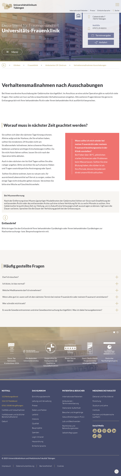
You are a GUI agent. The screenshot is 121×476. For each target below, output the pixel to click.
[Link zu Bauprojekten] (37, 428)
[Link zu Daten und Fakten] (39, 410)
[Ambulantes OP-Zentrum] (55, 65)
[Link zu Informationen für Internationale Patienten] (72, 396)
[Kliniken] (17, 65)
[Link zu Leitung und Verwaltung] (41, 401)
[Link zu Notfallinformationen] (13, 410)
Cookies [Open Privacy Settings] (60, 466)
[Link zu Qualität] (35, 423)
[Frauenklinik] (33, 65)
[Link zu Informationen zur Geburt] (5, 421)
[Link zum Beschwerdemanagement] (71, 421)
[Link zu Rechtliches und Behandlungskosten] (70, 427)
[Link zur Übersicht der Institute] (96, 410)
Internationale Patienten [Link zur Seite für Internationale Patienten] (79, 10)
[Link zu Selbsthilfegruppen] (70, 432)
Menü (12, 52)
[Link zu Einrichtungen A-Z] (41, 396)
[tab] (60, 277)
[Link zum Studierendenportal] (100, 405)
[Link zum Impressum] (7, 466)
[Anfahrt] (101, 42)
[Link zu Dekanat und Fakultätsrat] (103, 396)
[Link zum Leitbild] (35, 414)
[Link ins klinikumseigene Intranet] (38, 437)
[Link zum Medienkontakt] (34, 405)
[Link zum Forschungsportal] (97, 401)
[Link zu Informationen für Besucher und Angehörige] (72, 412)
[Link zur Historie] (35, 419)
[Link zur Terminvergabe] (101, 35)
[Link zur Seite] (35, 432)
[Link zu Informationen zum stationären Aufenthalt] (71, 408)
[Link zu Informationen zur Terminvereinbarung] (70, 402)
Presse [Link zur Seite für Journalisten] (92, 10)
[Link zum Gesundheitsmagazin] (73, 417)
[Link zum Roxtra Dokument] (37, 441)
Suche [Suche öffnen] (117, 10)
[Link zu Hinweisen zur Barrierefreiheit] (45, 466)
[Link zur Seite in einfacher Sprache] (39, 446)
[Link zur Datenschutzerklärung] (25, 466)
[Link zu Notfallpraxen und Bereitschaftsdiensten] (13, 415)
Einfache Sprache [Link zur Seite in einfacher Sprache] (103, 10)
